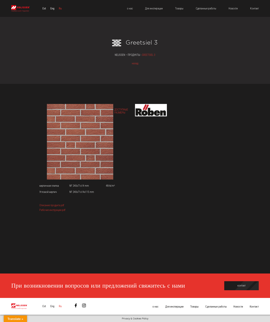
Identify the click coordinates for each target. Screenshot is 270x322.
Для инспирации (174, 306)
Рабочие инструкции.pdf (52, 209)
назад (135, 63)
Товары (194, 306)
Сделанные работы (216, 306)
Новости (238, 306)
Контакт (254, 306)
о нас (155, 306)
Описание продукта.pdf (51, 205)
